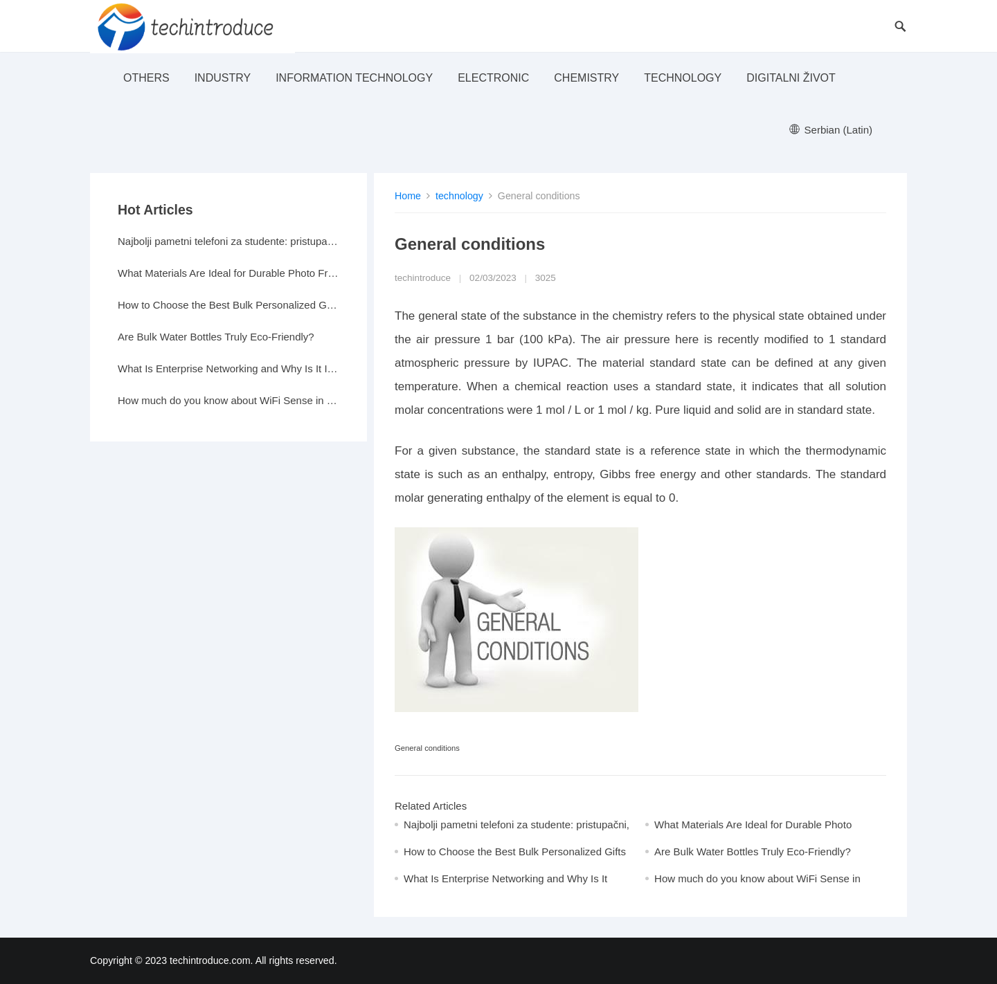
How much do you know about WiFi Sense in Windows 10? (228, 400)
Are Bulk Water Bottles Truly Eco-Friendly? (752, 851)
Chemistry (586, 78)
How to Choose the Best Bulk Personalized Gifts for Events (228, 305)
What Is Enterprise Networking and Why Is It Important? (228, 368)
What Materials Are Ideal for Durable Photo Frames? (228, 273)
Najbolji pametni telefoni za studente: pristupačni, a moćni (228, 241)
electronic (493, 78)
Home (408, 195)
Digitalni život (791, 78)
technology (682, 78)
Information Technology (354, 78)
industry (223, 78)
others (146, 78)
